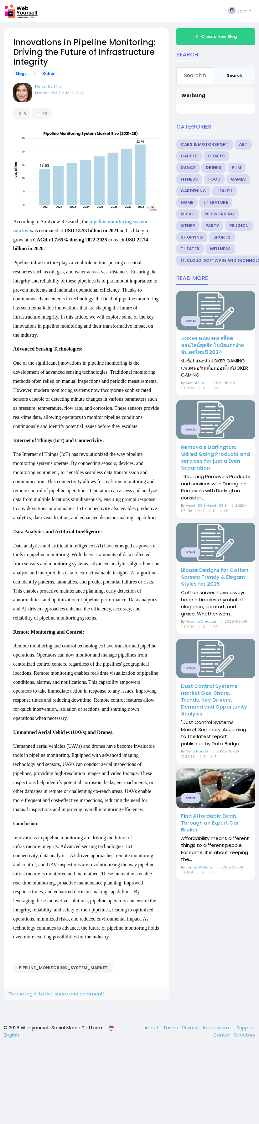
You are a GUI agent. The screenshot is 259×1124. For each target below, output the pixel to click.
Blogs (21, 73)
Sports (222, 237)
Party (212, 226)
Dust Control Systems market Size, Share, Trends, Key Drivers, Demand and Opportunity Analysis (214, 700)
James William (199, 867)
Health (224, 191)
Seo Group (195, 382)
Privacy (191, 1027)
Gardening (193, 191)
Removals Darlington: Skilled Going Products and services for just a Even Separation (215, 458)
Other (49, 73)
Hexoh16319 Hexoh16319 (206, 505)
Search (234, 75)
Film (236, 168)
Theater (190, 249)
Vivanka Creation (201, 621)
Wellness (220, 249)
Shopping (192, 237)
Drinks (214, 168)
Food (214, 179)
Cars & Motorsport (205, 144)
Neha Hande (197, 751)
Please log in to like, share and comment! (56, 993)
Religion (239, 226)
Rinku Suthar (49, 86)
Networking (219, 214)
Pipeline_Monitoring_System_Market (63, 968)
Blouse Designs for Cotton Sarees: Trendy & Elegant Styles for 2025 (214, 577)
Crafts (216, 156)
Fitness (189, 179)
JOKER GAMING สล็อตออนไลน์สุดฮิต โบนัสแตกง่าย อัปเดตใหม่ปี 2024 (212, 345)
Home (187, 202)
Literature (216, 202)
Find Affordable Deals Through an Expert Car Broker (210, 823)
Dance (188, 168)
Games (238, 179)
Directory (244, 1035)
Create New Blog (215, 37)
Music (188, 214)
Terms (171, 1027)
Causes (189, 156)
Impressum (216, 1027)
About (152, 1027)
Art (243, 144)
